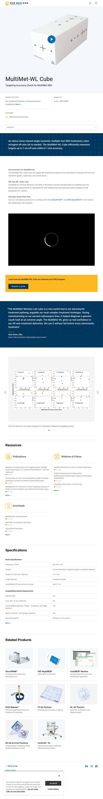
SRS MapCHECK (74, 200)
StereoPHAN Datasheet (14, 529)
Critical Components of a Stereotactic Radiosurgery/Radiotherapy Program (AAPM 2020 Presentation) (72, 475)
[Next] (97, 392)
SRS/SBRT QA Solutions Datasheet (18, 522)
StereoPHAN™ (57, 200)
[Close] (59, 775)
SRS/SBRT (64, 101)
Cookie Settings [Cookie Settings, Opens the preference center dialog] (53, 789)
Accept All (53, 783)
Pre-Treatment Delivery (14, 101)
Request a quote (18, 286)
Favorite (9, 474)
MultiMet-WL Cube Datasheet (16, 516)
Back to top (13, 766)
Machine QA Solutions (16, 117)
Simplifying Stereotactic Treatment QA (68, 484)
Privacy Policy (10, 770)
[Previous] (5, 392)
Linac (56, 101)
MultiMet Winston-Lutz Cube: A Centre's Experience (72, 467)
